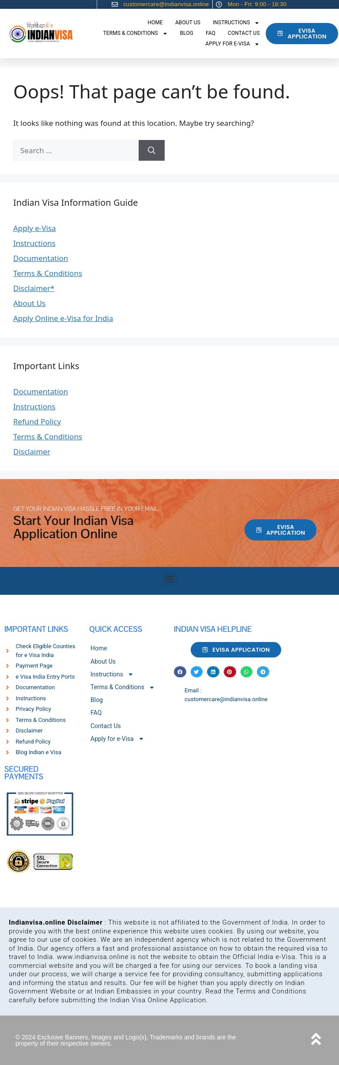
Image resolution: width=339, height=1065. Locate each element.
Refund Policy (37, 421)
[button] (169, 578)
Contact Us (244, 33)
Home (155, 22)
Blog (186, 33)
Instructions (236, 23)
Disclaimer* (33, 288)
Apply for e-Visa (232, 44)
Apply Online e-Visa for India (63, 318)
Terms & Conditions (135, 33)
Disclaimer (31, 451)
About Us (187, 22)
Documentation (40, 258)
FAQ (210, 33)
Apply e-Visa (34, 228)
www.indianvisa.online (92, 957)
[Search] (152, 150)
